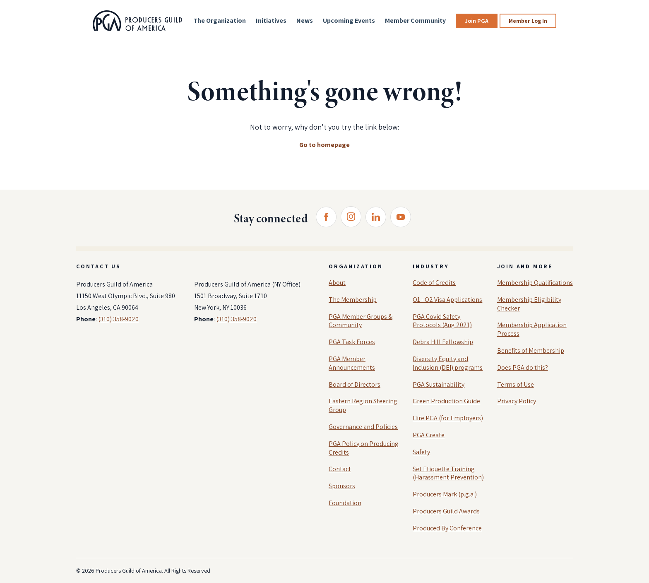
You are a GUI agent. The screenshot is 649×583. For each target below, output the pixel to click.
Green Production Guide (446, 401)
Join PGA (476, 20)
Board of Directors (354, 384)
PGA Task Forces (352, 341)
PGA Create (429, 435)
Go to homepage (324, 144)
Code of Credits (434, 282)
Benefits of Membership (530, 350)
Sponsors (342, 486)
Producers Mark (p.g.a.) (445, 494)
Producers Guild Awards (446, 511)
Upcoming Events (349, 20)
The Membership (353, 299)
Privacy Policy (516, 401)
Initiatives (271, 20)
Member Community (415, 20)
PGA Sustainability (438, 384)
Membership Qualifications (535, 282)
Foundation (345, 503)
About (337, 282)
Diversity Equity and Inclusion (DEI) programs (448, 363)
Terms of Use (515, 384)
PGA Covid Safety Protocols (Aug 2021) (442, 321)
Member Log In (528, 20)
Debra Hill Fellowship (443, 341)
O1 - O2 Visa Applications (447, 299)
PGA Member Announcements (352, 363)
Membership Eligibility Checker (529, 304)
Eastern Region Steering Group (363, 405)
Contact (340, 469)
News (304, 20)
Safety (421, 452)
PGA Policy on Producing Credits (364, 448)
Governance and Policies (363, 426)
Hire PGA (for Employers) (448, 418)
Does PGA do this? (522, 367)
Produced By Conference (447, 528)
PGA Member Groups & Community (360, 321)
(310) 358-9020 (118, 319)
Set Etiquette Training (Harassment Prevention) (448, 473)
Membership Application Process (532, 329)
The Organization (219, 20)
